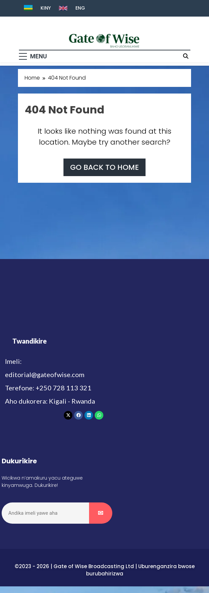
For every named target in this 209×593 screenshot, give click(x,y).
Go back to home (104, 167)
